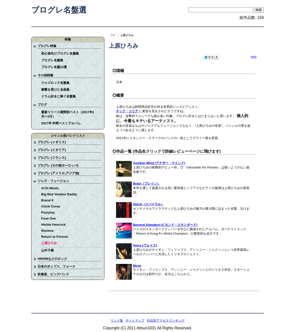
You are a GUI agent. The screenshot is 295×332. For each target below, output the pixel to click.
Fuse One (48, 218)
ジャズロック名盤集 (55, 83)
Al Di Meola (50, 188)
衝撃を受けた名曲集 (55, 89)
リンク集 (116, 320)
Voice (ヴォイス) (145, 245)
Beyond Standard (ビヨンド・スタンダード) (165, 225)
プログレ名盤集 (52, 60)
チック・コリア (127, 111)
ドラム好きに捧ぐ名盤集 (58, 96)
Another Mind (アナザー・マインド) (159, 163)
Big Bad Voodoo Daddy (59, 194)
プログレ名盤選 (58, 10)
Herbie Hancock (53, 224)
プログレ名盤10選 (54, 67)
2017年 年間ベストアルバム (61, 123)
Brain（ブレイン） (146, 183)
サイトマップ (134, 320)
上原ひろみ (49, 243)
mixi (253, 56)
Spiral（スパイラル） (148, 204)
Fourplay (48, 212)
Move (137, 266)
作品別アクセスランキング (166, 320)
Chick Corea (50, 206)
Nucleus (47, 230)
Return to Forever (54, 236)
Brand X (47, 200)
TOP (112, 35)
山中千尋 (47, 250)
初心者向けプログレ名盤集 (60, 53)
